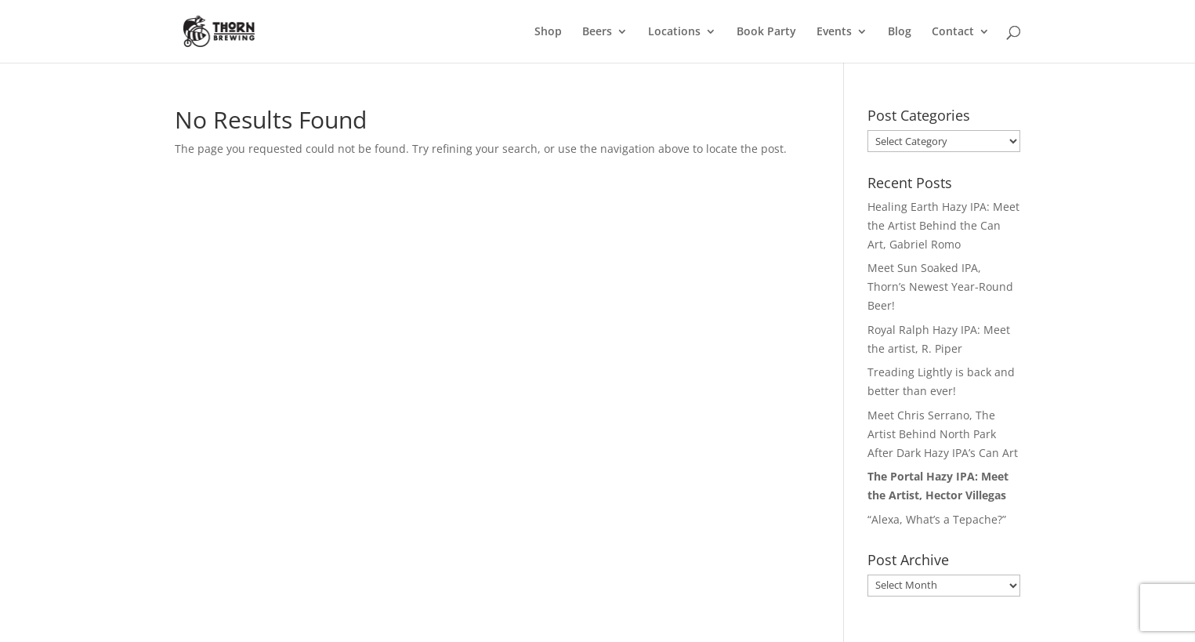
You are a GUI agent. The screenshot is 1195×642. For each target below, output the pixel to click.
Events (834, 32)
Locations (674, 32)
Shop (548, 32)
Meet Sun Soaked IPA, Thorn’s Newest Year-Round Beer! (940, 286)
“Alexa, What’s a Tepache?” (936, 519)
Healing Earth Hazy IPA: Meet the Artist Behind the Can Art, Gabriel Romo (943, 225)
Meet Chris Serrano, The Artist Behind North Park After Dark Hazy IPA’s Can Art (942, 434)
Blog (899, 32)
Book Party (766, 32)
